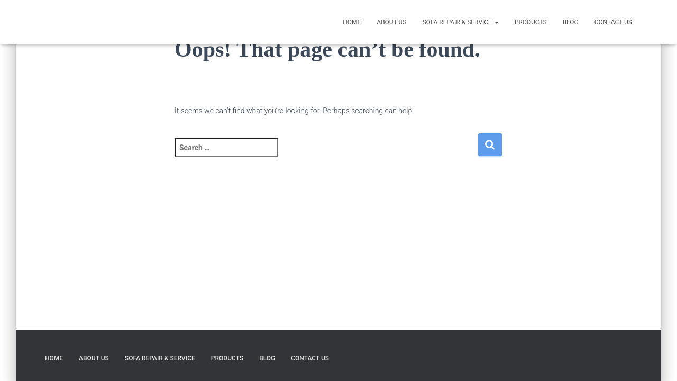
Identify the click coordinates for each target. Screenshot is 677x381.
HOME (352, 22)
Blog (571, 22)
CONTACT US (613, 22)
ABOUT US (391, 22)
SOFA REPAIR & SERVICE (460, 22)
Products (531, 22)
